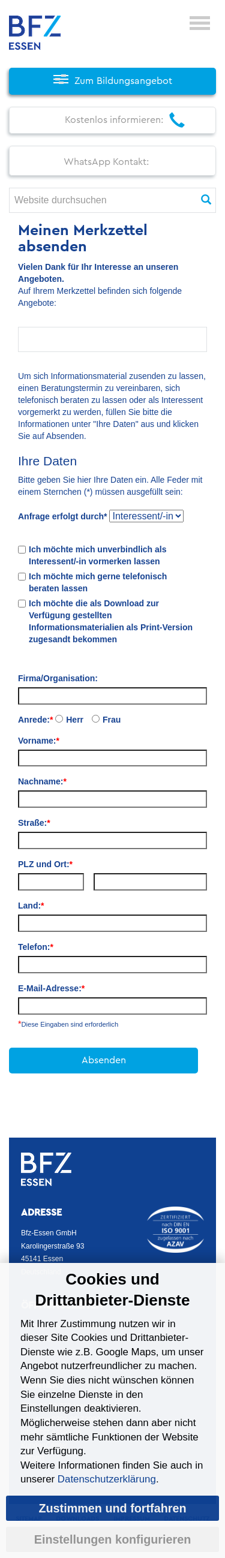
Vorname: (38, 740)
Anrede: (35, 719)
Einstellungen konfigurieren (112, 1539)
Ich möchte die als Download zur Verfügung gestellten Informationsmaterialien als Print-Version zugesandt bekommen (111, 621)
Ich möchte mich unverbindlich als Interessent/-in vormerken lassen (98, 555)
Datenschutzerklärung (107, 1479)
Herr (74, 719)
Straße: (34, 823)
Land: (31, 905)
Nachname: (42, 781)
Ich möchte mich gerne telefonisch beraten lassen (98, 582)
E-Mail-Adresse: (51, 988)
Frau (112, 719)
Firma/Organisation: (58, 678)
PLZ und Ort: (45, 864)
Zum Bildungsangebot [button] (123, 81)
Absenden (104, 1060)
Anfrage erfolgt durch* (62, 516)
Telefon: (35, 947)
